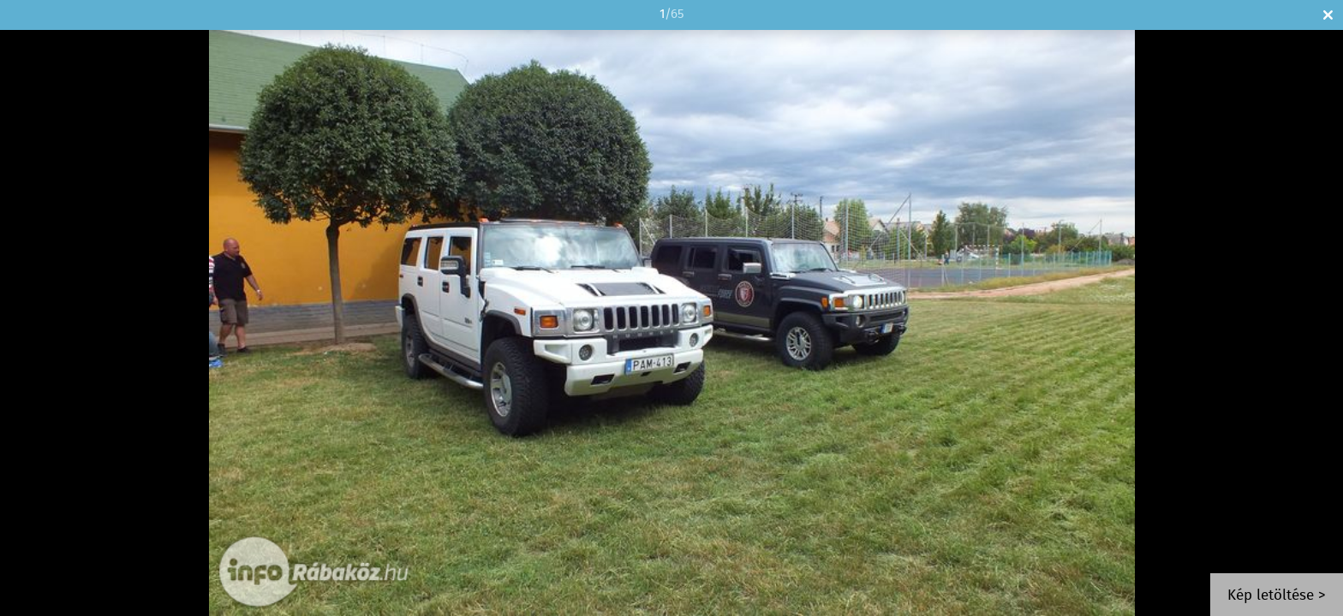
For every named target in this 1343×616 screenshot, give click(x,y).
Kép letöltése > (1276, 595)
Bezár (1328, 15)
